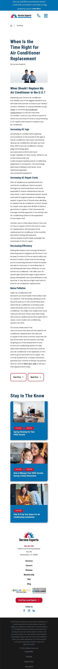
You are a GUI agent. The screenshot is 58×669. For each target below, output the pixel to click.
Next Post (36, 377)
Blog (29, 584)
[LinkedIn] (34, 610)
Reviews (29, 570)
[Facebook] (24, 610)
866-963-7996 (29, 546)
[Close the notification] (46, 5)
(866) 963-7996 (30, 364)
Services (29, 561)
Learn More (36, 9)
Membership (29, 574)
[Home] (20, 16)
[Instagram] (29, 610)
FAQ (29, 579)
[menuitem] (29, 651)
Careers (29, 565)
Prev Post (18, 377)
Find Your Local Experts (29, 600)
